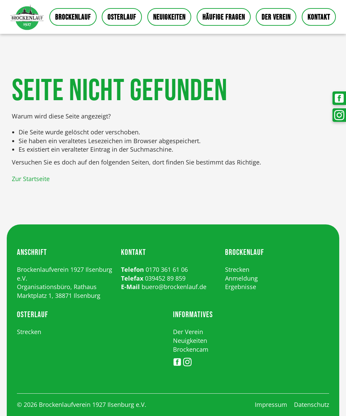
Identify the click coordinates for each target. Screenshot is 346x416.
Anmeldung (241, 278)
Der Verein (276, 17)
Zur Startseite (31, 179)
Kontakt (318, 17)
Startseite (27, 17)
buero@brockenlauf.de (174, 287)
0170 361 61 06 (167, 269)
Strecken (237, 269)
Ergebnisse (240, 287)
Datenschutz (311, 404)
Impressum (271, 404)
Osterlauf (121, 17)
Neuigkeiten (169, 17)
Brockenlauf (73, 17)
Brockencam (190, 349)
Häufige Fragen (223, 17)
